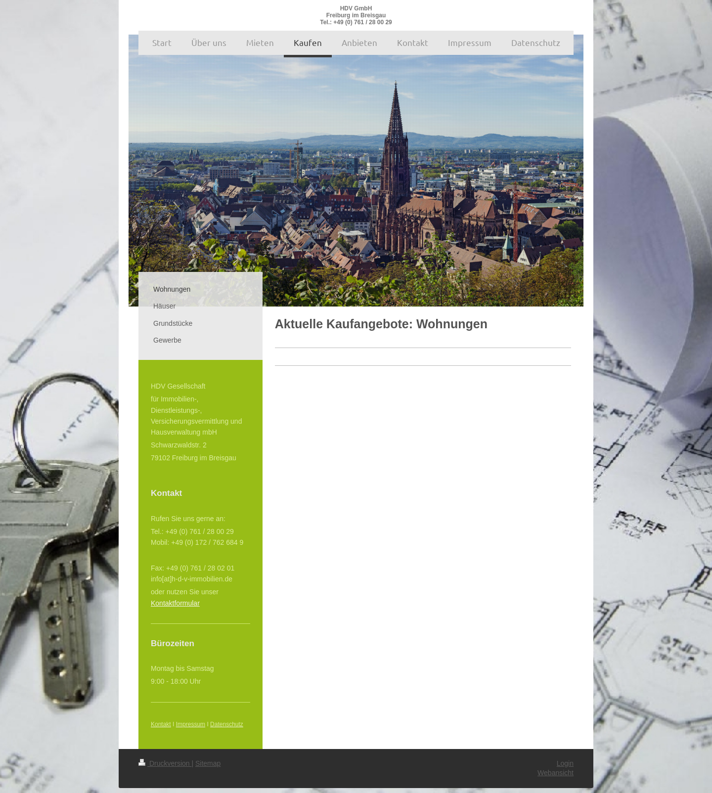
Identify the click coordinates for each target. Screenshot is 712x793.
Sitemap (208, 763)
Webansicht (555, 773)
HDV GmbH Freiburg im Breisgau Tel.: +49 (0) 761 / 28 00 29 (356, 15)
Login (565, 763)
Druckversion (164, 763)
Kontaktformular (175, 603)
